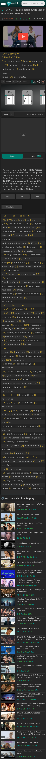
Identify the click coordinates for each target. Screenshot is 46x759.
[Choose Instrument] (12, 114)
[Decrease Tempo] (3, 81)
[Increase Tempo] (14, 81)
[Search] (42, 3)
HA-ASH (9, 9)
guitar (6, 114)
